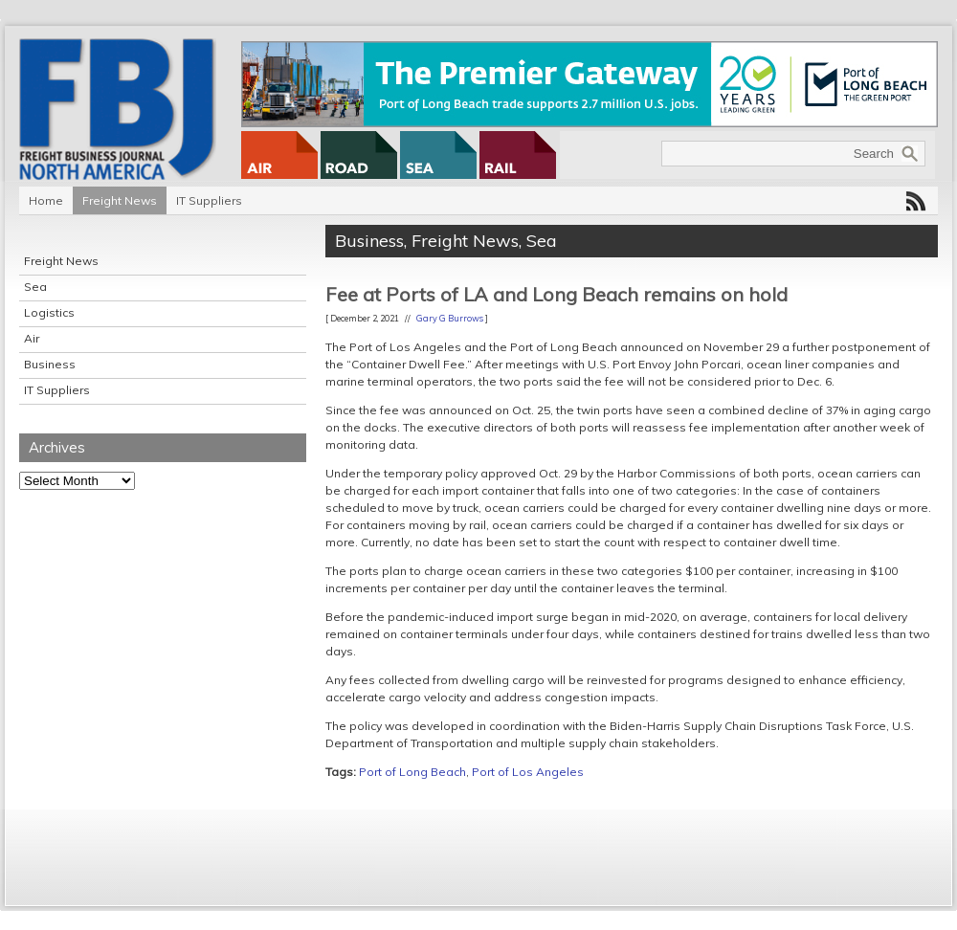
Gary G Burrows (449, 318)
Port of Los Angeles (528, 771)
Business (50, 364)
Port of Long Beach (412, 771)
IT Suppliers (209, 200)
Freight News (119, 200)
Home (46, 200)
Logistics (49, 312)
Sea (35, 286)
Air (31, 338)
